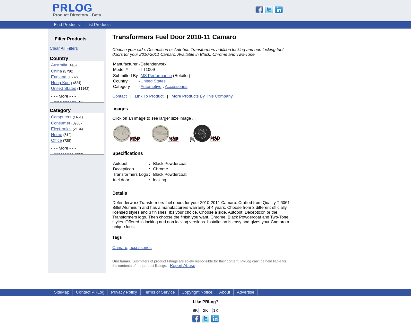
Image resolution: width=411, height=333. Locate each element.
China (56, 71)
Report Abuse (182, 265)
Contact (119, 96)
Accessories (62, 154)
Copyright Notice (197, 292)
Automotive (151, 86)
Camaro (119, 247)
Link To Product (149, 96)
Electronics (61, 128)
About (224, 292)
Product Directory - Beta (77, 12)
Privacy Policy (124, 292)
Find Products (67, 24)
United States (63, 88)
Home (56, 134)
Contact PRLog (90, 292)
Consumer (60, 123)
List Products (98, 24)
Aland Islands (63, 102)
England (58, 76)
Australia (59, 65)
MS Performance (156, 75)
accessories (140, 247)
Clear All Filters (64, 48)
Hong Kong (61, 82)
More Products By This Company (202, 96)
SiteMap (61, 292)
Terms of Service (159, 292)
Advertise (245, 292)
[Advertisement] (335, 129)
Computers (61, 117)
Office (56, 140)
